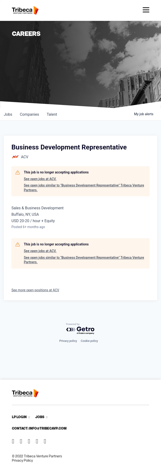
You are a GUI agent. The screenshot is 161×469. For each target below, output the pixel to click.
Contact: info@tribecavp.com (39, 428)
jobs (8, 114)
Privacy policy (68, 341)
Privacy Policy (22, 460)
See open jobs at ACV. (40, 179)
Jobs (39, 417)
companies (29, 114)
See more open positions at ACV (35, 290)
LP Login (19, 417)
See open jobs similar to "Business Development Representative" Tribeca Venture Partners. (84, 187)
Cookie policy (89, 341)
